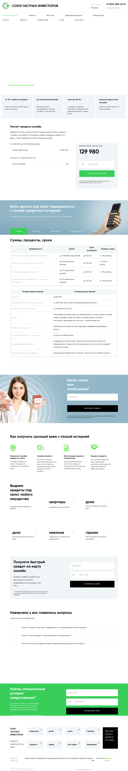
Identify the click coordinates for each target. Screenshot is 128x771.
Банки (96, 231)
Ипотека (50, 15)
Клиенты (36, 231)
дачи (70, 731)
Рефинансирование (73, 15)
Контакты (79, 20)
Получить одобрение (96, 173)
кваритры (34, 731)
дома (51, 731)
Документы (55, 231)
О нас (61, 20)
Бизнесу (32, 15)
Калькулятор (98, 15)
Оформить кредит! (92, 408)
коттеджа (72, 745)
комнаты (33, 745)
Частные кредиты (10, 15)
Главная (10, 31)
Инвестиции (43, 20)
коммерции (92, 745)
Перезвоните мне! (92, 711)
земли (51, 745)
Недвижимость (76, 231)
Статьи (5, 20)
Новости (23, 20)
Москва (94, 8)
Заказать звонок (113, 8)
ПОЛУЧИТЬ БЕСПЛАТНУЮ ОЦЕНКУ (20, 85)
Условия (18, 231)
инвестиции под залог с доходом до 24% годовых (109, 735)
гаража (90, 731)
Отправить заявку (92, 584)
